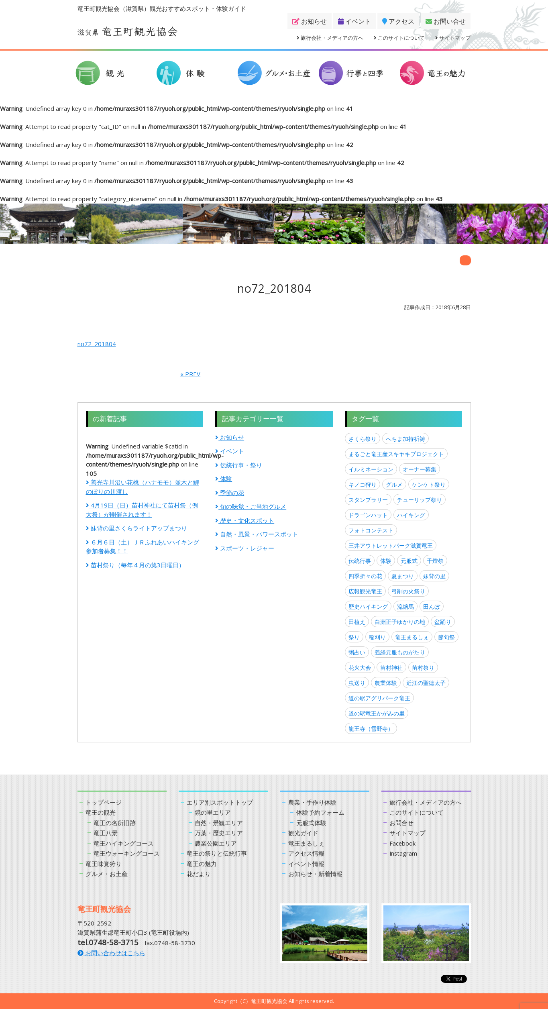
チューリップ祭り (419, 499)
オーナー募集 (419, 469)
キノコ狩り (362, 484)
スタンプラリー (368, 499)
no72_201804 (96, 344)
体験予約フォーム (320, 812)
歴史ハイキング (368, 606)
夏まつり (402, 576)
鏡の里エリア (213, 812)
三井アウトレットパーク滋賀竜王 (390, 545)
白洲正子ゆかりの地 (400, 622)
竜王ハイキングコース (124, 843)
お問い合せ (446, 21)
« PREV (190, 374)
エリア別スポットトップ (220, 802)
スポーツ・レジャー (244, 548)
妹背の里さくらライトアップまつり (136, 528)
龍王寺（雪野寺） (370, 728)
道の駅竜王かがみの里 (376, 713)
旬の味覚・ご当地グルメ (250, 506)
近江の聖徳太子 (426, 683)
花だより (199, 874)
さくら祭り (362, 438)
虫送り (356, 683)
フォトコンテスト (370, 530)
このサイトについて (399, 37)
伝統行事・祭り (238, 465)
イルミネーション (370, 469)
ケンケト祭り (429, 484)
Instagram (403, 853)
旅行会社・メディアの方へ (330, 37)
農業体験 (386, 683)
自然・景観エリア (219, 823)
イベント (354, 21)
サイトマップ (453, 37)
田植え (356, 622)
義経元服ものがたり (400, 652)
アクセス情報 (306, 853)
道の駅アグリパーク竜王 (379, 698)
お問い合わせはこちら (111, 953)
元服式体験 (311, 823)
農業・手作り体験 (312, 802)
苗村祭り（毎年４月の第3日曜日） (135, 565)
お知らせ (309, 21)
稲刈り (377, 637)
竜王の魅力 (202, 864)
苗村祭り (423, 667)
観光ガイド (303, 833)
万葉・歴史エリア (219, 833)
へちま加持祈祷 (405, 438)
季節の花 (229, 493)
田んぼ (431, 606)
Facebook (402, 843)
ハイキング (411, 515)
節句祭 (446, 637)
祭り (354, 637)
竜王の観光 (101, 812)
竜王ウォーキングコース (127, 853)
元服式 (409, 561)
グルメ (394, 484)
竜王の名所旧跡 (115, 823)
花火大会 (359, 667)
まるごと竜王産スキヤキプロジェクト (396, 454)
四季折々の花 (365, 576)
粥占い (356, 652)
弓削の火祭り (408, 591)
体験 (223, 479)
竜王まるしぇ (412, 637)
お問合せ (401, 823)
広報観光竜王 (365, 591)
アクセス (398, 21)
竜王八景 (106, 833)
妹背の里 (434, 576)
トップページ (104, 802)
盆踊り (442, 622)
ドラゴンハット (368, 515)
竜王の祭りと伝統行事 (217, 853)
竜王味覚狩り (104, 864)
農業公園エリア (216, 843)
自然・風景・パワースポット (256, 534)
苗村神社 (391, 667)
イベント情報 (306, 864)
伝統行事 (359, 561)
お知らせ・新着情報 (315, 874)
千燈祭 (435, 561)
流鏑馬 (405, 606)
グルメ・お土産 (107, 874)
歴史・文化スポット (244, 520)
